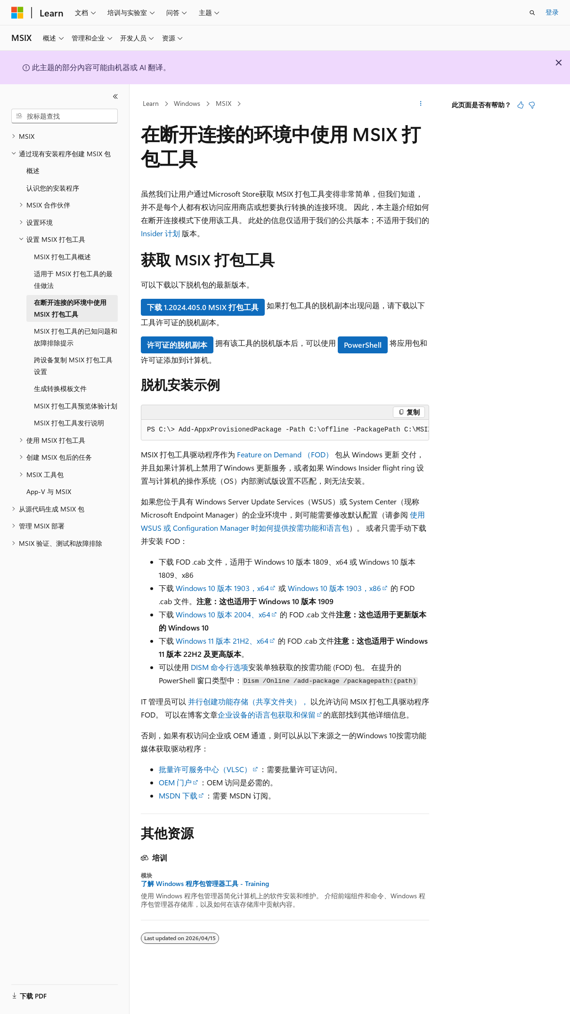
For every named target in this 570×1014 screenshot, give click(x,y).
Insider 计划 (160, 233)
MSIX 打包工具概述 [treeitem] (62, 256)
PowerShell (363, 345)
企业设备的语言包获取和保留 (267, 714)
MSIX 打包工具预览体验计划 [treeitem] (75, 405)
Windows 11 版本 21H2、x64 (222, 641)
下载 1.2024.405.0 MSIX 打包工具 (203, 307)
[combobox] (64, 116)
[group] (285, 430)
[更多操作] (421, 104)
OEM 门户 (175, 782)
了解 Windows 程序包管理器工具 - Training (205, 883)
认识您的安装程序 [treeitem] (52, 188)
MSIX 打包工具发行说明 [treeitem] (69, 422)
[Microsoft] (17, 13)
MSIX (223, 103)
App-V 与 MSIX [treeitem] (48, 491)
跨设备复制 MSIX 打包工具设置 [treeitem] (73, 365)
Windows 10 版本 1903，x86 (334, 588)
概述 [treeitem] (33, 170)
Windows (187, 103)
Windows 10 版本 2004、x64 (223, 614)
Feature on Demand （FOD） (285, 454)
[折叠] (115, 96)
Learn (151, 103)
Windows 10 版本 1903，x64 (222, 588)
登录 (552, 12)
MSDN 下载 (178, 795)
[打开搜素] (532, 12)
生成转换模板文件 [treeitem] (60, 388)
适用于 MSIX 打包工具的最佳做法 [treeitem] (73, 279)
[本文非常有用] (520, 105)
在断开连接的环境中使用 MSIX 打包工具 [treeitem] (70, 308)
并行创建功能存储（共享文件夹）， (248, 701)
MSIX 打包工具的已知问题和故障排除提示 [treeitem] (75, 337)
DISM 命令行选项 (219, 667)
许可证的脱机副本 (177, 345)
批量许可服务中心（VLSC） (205, 769)
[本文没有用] (531, 105)
